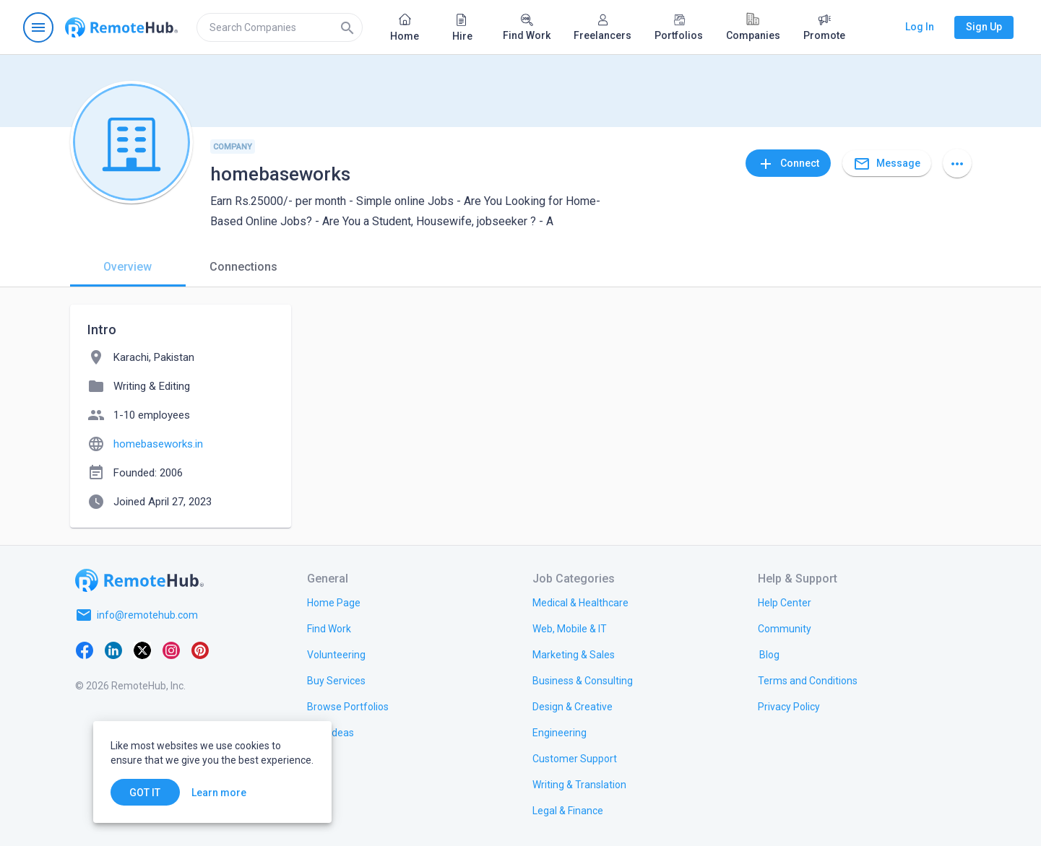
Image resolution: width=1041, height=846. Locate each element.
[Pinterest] (200, 649)
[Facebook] (84, 649)
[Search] (347, 27)
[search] (279, 27)
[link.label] (784, 602)
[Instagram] (171, 649)
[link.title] (333, 602)
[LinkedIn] (113, 649)
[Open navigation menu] (38, 27)
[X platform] (142, 649)
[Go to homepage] (121, 27)
